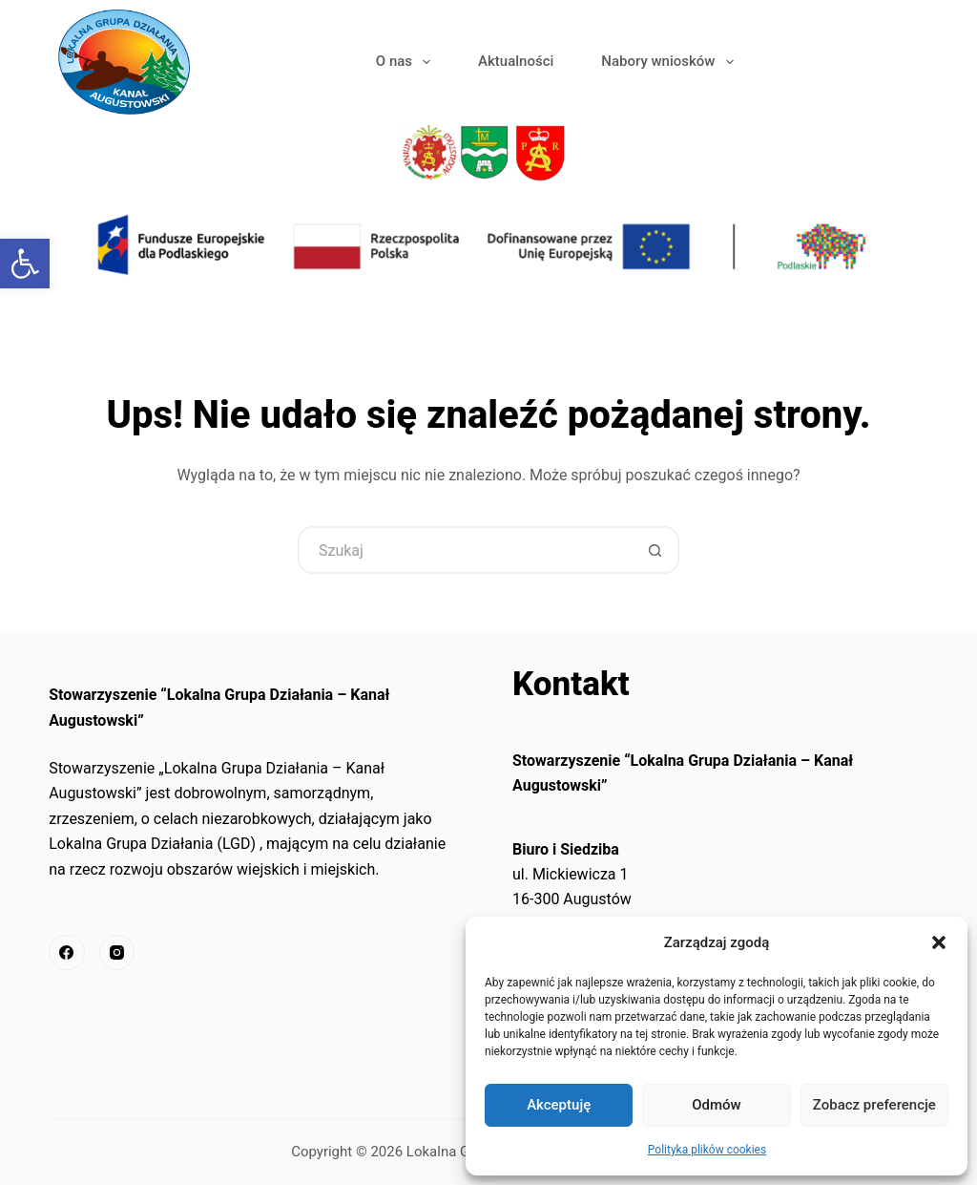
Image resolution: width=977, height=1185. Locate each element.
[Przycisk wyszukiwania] (655, 550)
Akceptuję (559, 1104)
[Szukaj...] (465, 550)
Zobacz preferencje (874, 1104)
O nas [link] (407, 62)
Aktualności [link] (515, 61)
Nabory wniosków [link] (670, 62)
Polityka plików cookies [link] (707, 1149)
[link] (25, 263)
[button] (938, 942)
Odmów (716, 1104)
